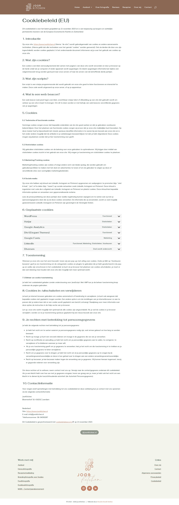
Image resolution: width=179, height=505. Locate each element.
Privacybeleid (156, 477)
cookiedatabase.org (64, 422)
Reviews (115, 7)
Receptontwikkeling (26, 473)
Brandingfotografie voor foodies (31, 477)
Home (77, 7)
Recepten (127, 7)
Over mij (137, 7)
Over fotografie (102, 7)
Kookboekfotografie (26, 485)
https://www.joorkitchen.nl (44, 44)
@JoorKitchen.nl (89, 432)
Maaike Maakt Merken (105, 502)
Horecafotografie (25, 469)
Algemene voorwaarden (151, 473)
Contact (148, 7)
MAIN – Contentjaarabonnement (31, 489)
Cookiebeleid (156, 481)
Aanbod (86, 7)
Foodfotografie (24, 481)
